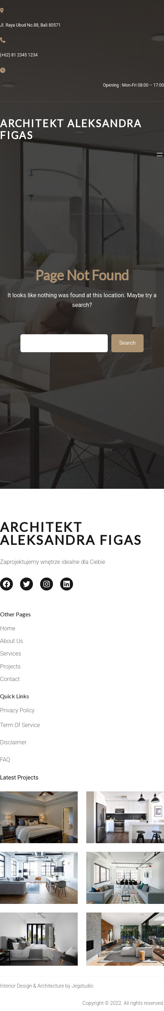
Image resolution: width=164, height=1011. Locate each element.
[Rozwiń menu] (159, 154)
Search (127, 343)
